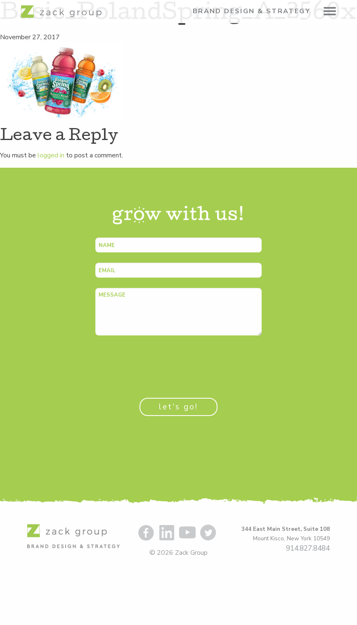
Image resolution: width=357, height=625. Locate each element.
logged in (51, 155)
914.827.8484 (308, 548)
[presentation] (158, 362)
